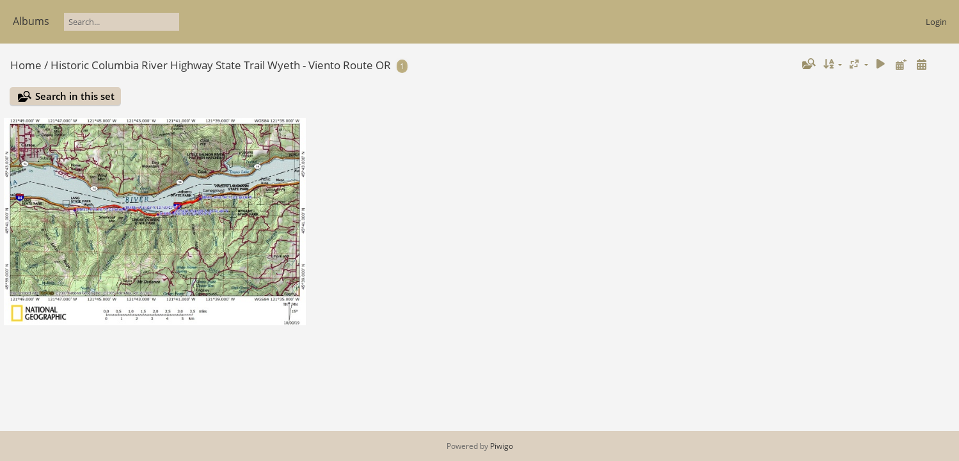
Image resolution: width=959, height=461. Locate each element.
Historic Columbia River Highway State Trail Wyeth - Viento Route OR (221, 65)
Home (26, 65)
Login (936, 22)
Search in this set (75, 96)
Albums (31, 21)
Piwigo (501, 446)
